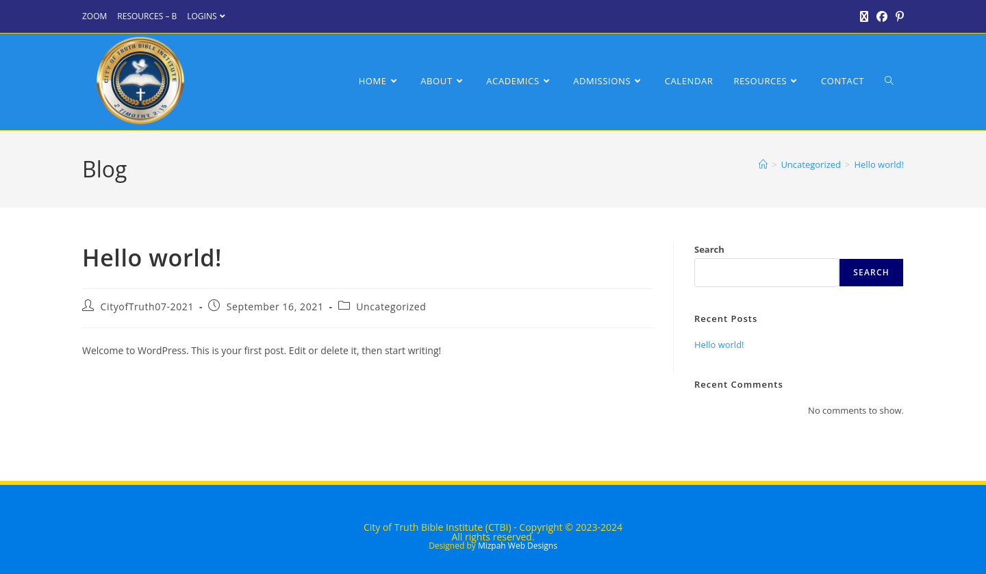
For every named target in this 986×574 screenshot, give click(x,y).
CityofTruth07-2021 (147, 306)
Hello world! (879, 164)
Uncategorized (391, 306)
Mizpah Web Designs (517, 545)
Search (709, 249)
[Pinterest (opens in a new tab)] (898, 16)
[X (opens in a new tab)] (864, 16)
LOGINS (207, 16)
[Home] (763, 164)
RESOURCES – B (147, 16)
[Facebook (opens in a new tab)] (882, 16)
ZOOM (94, 16)
